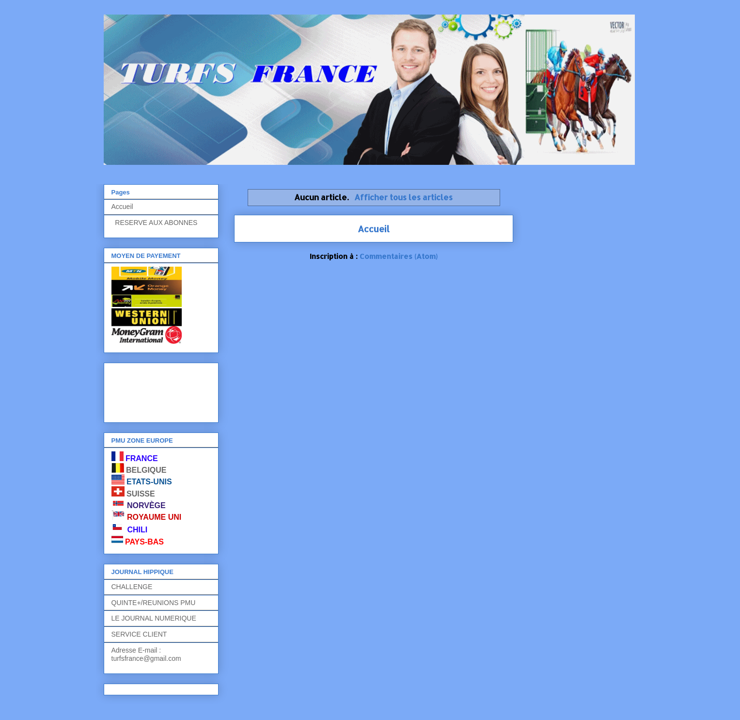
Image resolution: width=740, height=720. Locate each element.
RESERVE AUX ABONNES (154, 222)
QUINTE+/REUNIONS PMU (153, 603)
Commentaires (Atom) (399, 256)
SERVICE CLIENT (139, 634)
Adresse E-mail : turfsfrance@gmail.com (146, 654)
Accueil (374, 228)
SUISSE (140, 494)
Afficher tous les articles (403, 197)
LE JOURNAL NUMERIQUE (153, 618)
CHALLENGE (132, 587)
